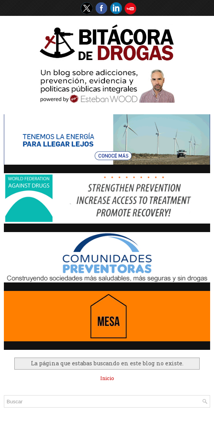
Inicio (107, 378)
